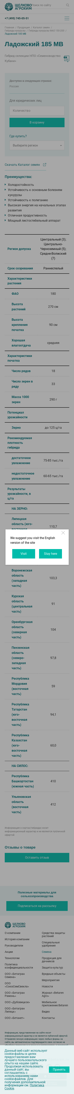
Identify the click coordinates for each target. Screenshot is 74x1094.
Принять (59, 1069)
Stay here (50, 554)
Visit (24, 554)
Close (64, 534)
